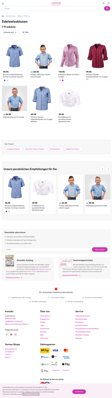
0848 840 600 (10, 319)
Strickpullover (55, 149)
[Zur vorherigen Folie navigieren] (103, 169)
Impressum (44, 338)
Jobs (42, 325)
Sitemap (43, 332)
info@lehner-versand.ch (14, 321)
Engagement (45, 319)
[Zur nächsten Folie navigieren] (108, 169)
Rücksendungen (81, 319)
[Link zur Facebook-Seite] (7, 334)
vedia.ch (8, 354)
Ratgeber (78, 338)
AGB (41, 335)
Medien (43, 322)
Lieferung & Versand (82, 316)
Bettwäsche (40, 269)
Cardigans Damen (13, 149)
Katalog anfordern (14, 278)
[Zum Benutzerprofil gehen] (104, 3)
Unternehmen (45, 316)
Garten (28, 271)
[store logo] (56, 4)
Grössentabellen (81, 325)
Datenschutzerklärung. (31, 394)
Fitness (45, 271)
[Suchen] (107, 8)
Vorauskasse (56, 370)
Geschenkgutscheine (83, 332)
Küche (34, 271)
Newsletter (79, 322)
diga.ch (7, 357)
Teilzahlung (66, 370)
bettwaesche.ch (11, 349)
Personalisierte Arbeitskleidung (87, 329)
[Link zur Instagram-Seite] (15, 334)
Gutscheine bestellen (71, 275)
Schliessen (79, 392)
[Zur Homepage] (3, 16)
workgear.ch (9, 352)
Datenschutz (44, 329)
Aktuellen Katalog (82, 335)
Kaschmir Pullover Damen (34, 149)
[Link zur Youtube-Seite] (11, 334)
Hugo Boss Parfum (73, 149)
